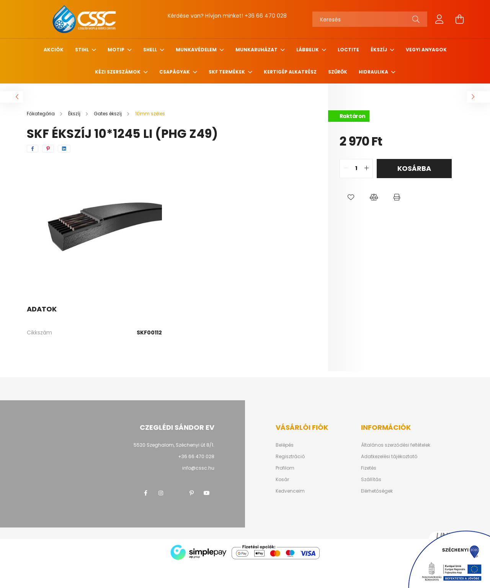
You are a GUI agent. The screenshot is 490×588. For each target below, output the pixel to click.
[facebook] (32, 148)
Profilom (285, 468)
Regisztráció (290, 456)
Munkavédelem (197, 49)
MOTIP (117, 49)
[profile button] (439, 19)
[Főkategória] (41, 113)
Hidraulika (374, 72)
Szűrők (337, 72)
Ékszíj (379, 49)
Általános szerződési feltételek (395, 445)
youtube (206, 493)
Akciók (54, 49)
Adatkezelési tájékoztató (389, 456)
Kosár (282, 479)
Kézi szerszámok (118, 72)
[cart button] (459, 19)
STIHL (82, 49)
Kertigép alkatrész (290, 72)
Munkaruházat (257, 49)
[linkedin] (64, 148)
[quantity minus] (345, 168)
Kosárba (414, 168)
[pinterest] (48, 148)
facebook (145, 493)
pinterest (191, 493)
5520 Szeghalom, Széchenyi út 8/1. (174, 445)
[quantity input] (356, 168)
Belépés (285, 445)
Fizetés (368, 468)
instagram (160, 493)
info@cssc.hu (198, 468)
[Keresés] (369, 19)
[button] (351, 197)
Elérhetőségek (377, 491)
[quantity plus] (366, 168)
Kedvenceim (290, 491)
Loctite (348, 49)
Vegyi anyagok (426, 49)
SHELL (150, 49)
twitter (176, 493)
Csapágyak (175, 72)
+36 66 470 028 (266, 16)
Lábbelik (308, 49)
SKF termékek (227, 72)
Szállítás (371, 479)
